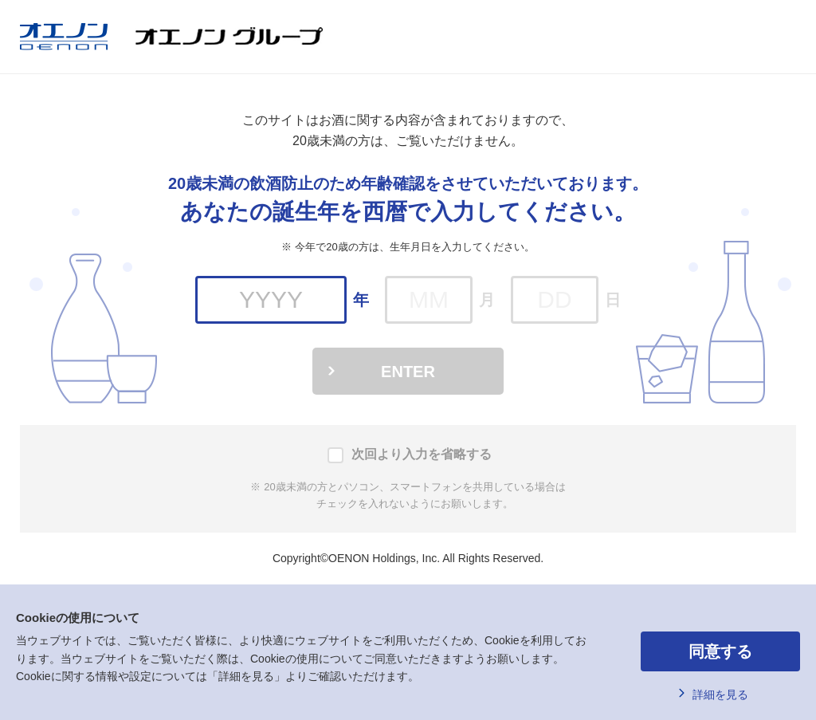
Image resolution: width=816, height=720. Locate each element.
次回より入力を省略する (421, 454)
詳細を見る (720, 694)
